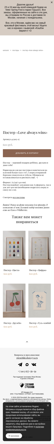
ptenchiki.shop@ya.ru (27, 357)
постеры (15, 50)
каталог (6, 50)
